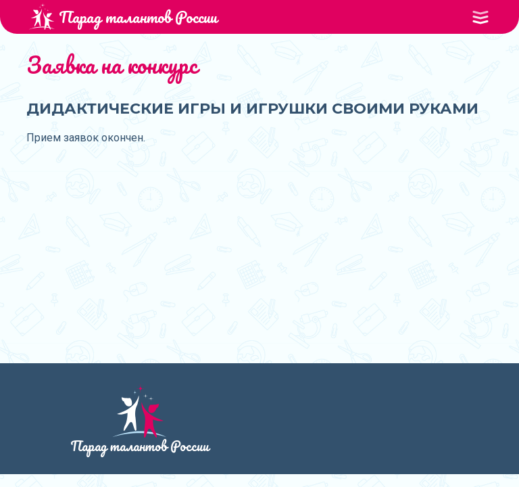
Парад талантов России (123, 16)
